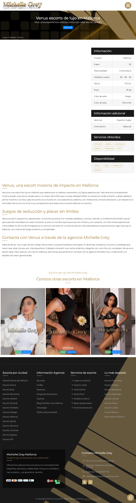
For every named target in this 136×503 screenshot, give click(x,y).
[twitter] (84, 482)
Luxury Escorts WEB (92, 499)
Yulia (23, 347)
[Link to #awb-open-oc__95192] (128, 5)
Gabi (113, 347)
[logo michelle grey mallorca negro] (22, 2)
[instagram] (90, 482)
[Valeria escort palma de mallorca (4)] (23, 289)
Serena (68, 347)
